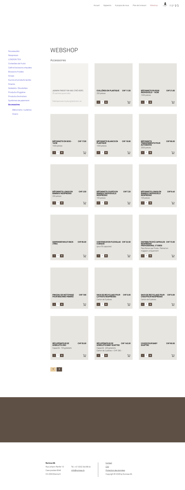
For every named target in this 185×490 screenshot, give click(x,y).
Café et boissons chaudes (20, 68)
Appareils (107, 5)
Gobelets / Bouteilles (17, 88)
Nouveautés (13, 51)
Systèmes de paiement (18, 101)
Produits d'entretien (17, 96)
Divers (15, 114)
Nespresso (13, 55)
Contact (109, 463)
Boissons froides (16, 72)
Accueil (97, 5)
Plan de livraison (139, 5)
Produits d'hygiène (16, 92)
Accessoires (14, 105)
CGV (107, 467)
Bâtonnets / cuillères (21, 110)
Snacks (11, 84)
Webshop (154, 5)
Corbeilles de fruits (17, 64)
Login (165, 5)
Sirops (11, 76)
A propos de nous (122, 5)
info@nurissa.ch (78, 470)
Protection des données (115, 470)
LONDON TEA (14, 59)
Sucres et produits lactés (19, 80)
